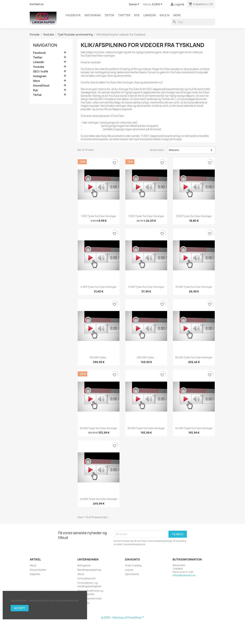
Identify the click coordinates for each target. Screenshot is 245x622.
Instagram (93, 15)
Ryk (137, 15)
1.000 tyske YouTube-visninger (98, 216)
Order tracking (133, 565)
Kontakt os (37, 4)
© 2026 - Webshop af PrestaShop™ (122, 617)
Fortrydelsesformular (89, 598)
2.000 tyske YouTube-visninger (194, 216)
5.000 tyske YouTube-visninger (146, 286)
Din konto (132, 559)
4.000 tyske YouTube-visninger (99, 286)
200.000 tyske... (146, 357)
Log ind (129, 569)
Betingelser (84, 565)
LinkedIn (149, 15)
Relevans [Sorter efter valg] (191, 150)
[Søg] (193, 22)
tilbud (33, 565)
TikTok (109, 15)
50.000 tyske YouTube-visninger (194, 357)
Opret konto (132, 574)
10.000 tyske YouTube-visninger (193, 286)
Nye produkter (38, 569)
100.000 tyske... (98, 357)
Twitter (124, 15)
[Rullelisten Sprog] (134, 5)
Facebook (73, 15)
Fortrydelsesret (86, 578)
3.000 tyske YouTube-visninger (146, 216)
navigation (45, 45)
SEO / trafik (40, 71)
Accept (19, 608)
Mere (177, 15)
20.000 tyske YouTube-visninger (98, 428)
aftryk (80, 574)
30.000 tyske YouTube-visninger (146, 428)
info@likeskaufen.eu (184, 575)
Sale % (164, 15)
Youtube (38, 67)
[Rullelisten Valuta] (157, 5)
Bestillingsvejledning (89, 569)
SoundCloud (41, 85)
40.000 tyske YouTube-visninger (194, 428)
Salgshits (35, 574)
